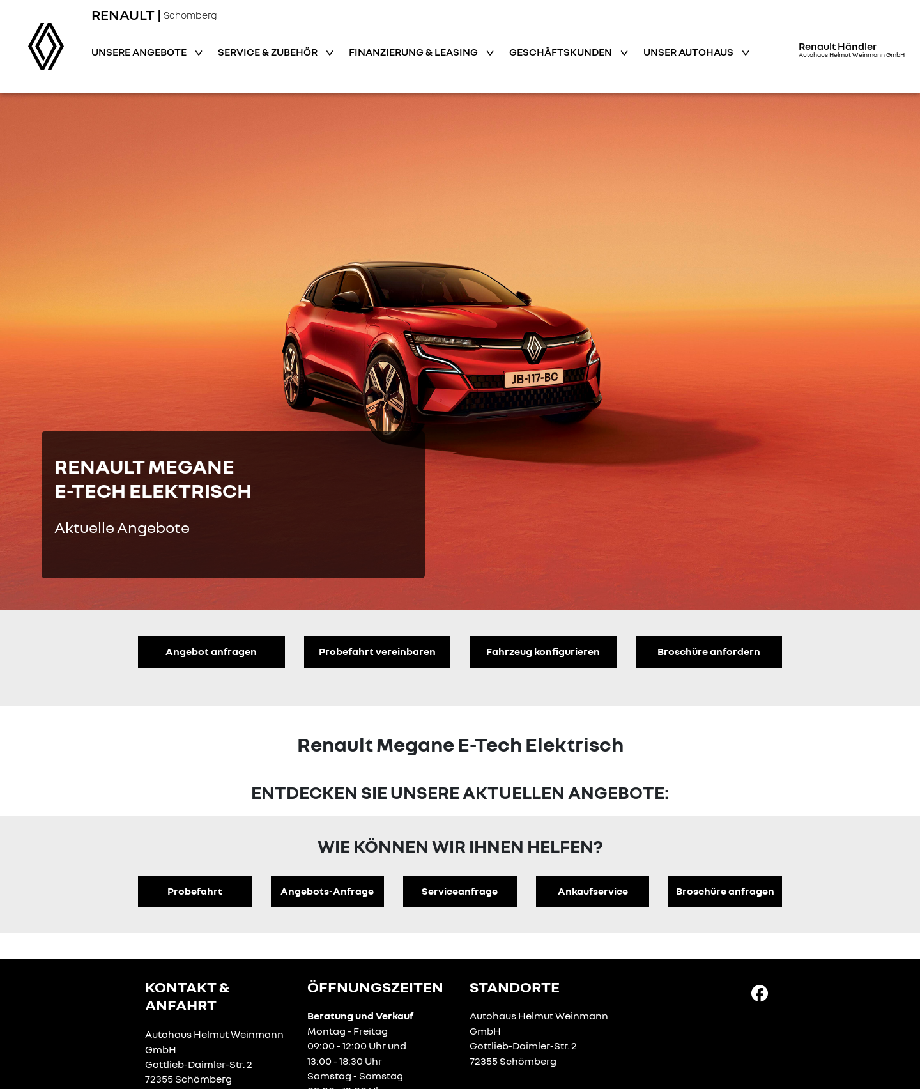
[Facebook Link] (760, 992)
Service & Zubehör (268, 51)
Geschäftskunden (561, 51)
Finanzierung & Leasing (414, 51)
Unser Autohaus (689, 51)
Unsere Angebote (139, 51)
